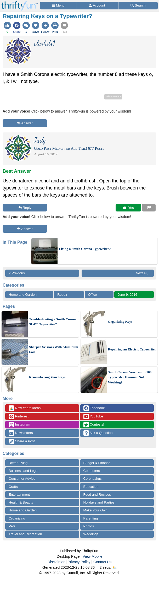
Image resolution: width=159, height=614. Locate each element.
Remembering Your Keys (47, 377)
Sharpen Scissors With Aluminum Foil (53, 349)
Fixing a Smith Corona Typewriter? (85, 249)
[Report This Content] (149, 208)
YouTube (93, 416)
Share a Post (22, 441)
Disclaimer (56, 562)
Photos (88, 526)
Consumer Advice (22, 479)
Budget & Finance (96, 463)
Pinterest (19, 416)
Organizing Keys (120, 321)
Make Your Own (95, 510)
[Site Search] (138, 5)
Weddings (91, 534)
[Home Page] (19, 3)
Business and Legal (23, 471)
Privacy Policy (78, 562)
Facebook (94, 408)
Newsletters (21, 433)
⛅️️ (114, 567)
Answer (24, 123)
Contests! (93, 424)
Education (91, 487)
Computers (91, 471)
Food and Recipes (97, 494)
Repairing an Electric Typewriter (132, 349)
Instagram (19, 424)
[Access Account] (97, 5)
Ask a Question (98, 433)
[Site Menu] (58, 5)
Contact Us (102, 562)
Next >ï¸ (143, 273)
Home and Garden (23, 295)
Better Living (18, 463)
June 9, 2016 (127, 295)
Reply (24, 208)
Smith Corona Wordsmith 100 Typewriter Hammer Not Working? (130, 377)
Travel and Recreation (25, 534)
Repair (62, 295)
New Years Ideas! (25, 408)
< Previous (17, 273)
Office (92, 295)
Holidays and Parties (99, 502)
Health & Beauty (21, 502)
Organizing (17, 518)
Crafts (13, 487)
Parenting (90, 518)
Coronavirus (92, 479)
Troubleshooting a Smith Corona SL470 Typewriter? (53, 321)
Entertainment (19, 494)
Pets (12, 526)
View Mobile (92, 556)
